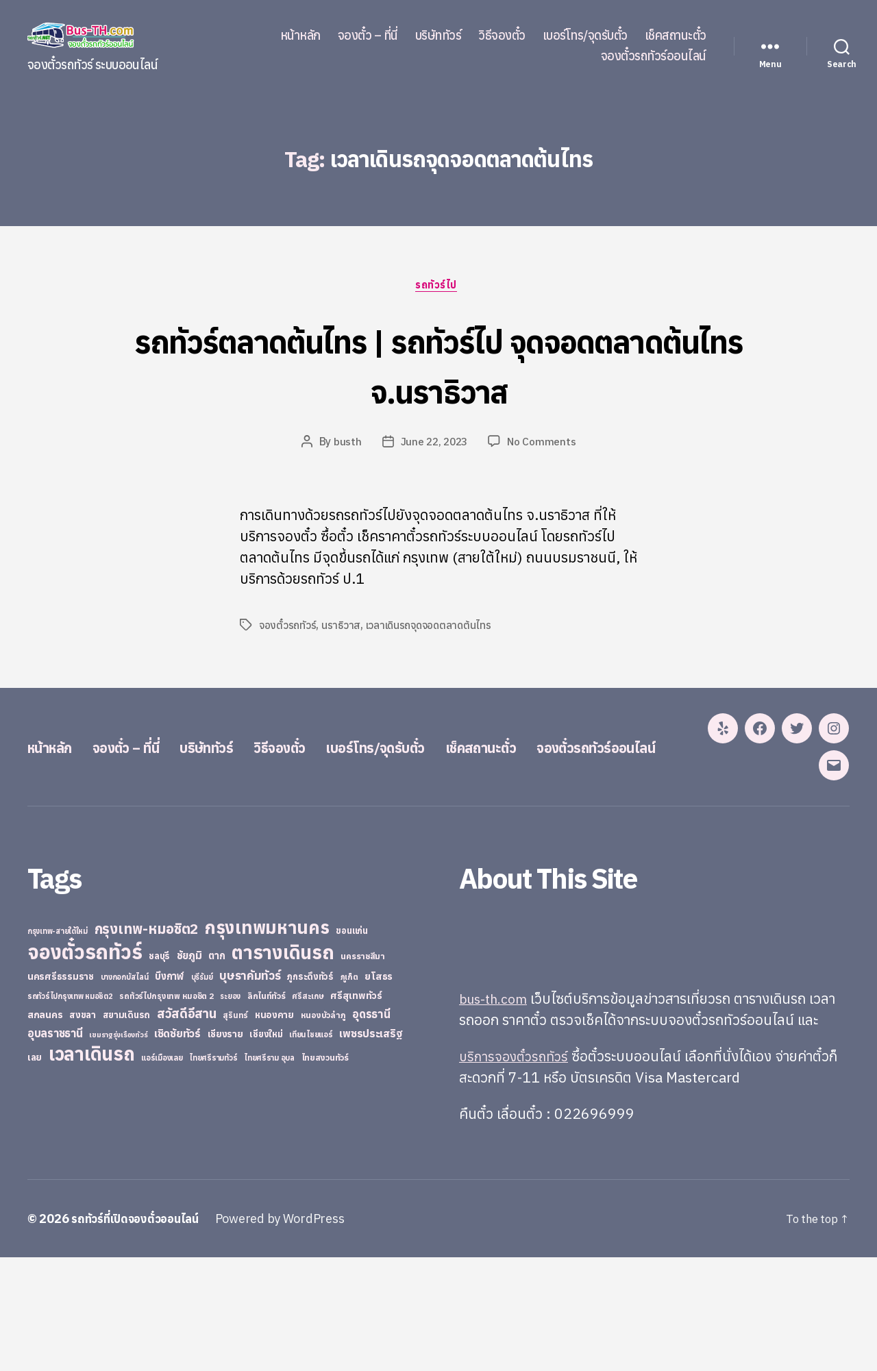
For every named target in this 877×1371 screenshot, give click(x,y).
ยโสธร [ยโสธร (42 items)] (379, 1089)
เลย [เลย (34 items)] (34, 1171)
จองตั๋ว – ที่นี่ (368, 35)
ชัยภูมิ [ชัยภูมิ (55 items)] (189, 1069)
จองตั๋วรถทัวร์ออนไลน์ (653, 56)
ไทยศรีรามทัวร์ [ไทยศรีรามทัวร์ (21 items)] (213, 1171)
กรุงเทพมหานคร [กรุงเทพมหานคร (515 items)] (267, 1041)
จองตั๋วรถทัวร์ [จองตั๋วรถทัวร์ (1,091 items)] (84, 1065)
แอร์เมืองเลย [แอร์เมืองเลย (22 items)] (161, 1171)
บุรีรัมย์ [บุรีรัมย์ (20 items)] (202, 1091)
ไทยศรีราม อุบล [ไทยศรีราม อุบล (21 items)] (269, 1171)
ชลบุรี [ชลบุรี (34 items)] (159, 1069)
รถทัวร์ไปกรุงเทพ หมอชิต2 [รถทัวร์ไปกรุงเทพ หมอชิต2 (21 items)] (70, 1110)
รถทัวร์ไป (439, 287)
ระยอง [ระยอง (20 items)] (230, 1110)
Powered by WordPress (291, 1332)
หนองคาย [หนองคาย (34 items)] (274, 1128)
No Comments (543, 444)
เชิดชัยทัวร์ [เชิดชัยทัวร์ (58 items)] (177, 1147)
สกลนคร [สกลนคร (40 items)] (44, 1128)
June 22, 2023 (434, 444)
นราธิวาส (342, 627)
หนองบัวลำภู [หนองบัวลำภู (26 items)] (323, 1129)
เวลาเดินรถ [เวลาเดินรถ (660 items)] (92, 1167)
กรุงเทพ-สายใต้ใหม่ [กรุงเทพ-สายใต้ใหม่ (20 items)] (57, 1045)
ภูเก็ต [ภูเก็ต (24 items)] (349, 1090)
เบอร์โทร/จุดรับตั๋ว (585, 35)
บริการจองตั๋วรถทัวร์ (517, 1169)
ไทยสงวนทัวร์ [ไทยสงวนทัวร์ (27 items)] (325, 1170)
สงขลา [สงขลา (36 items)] (82, 1128)
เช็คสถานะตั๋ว (675, 35)
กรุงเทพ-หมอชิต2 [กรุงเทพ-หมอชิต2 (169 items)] (147, 1042)
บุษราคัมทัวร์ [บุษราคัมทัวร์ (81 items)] (250, 1089)
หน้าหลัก (300, 35)
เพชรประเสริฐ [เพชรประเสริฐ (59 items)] (370, 1147)
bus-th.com (496, 1112)
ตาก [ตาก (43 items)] (216, 1069)
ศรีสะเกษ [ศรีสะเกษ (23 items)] (307, 1109)
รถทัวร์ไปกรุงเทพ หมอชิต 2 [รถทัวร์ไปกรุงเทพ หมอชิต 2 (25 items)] (166, 1109)
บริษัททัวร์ (438, 35)
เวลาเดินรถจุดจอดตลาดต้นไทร (431, 627)
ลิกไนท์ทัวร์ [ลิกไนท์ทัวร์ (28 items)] (266, 1109)
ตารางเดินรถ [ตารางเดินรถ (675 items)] (283, 1066)
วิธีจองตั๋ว (502, 35)
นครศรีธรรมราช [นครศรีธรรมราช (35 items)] (60, 1090)
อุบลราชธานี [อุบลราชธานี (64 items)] (55, 1146)
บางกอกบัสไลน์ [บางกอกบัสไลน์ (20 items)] (125, 1091)
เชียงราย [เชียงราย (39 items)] (225, 1147)
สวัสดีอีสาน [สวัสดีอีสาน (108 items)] (187, 1127)
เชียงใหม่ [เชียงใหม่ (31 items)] (265, 1148)
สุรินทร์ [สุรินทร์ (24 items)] (235, 1129)
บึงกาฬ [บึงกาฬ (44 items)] (169, 1089)
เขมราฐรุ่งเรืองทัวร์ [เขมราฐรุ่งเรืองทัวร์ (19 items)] (118, 1148)
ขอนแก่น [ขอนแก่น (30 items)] (351, 1044)
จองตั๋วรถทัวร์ (288, 627)
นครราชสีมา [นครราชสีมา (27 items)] (363, 1069)
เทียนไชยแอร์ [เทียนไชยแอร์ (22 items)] (310, 1148)
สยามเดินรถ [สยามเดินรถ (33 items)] (127, 1129)
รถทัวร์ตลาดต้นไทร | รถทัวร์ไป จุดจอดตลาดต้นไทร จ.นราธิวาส (438, 365)
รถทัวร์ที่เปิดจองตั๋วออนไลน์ (140, 1332)
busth (345, 444)
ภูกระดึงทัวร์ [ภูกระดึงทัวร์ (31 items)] (310, 1090)
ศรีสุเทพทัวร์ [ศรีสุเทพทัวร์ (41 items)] (356, 1109)
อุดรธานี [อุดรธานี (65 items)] (371, 1127)
